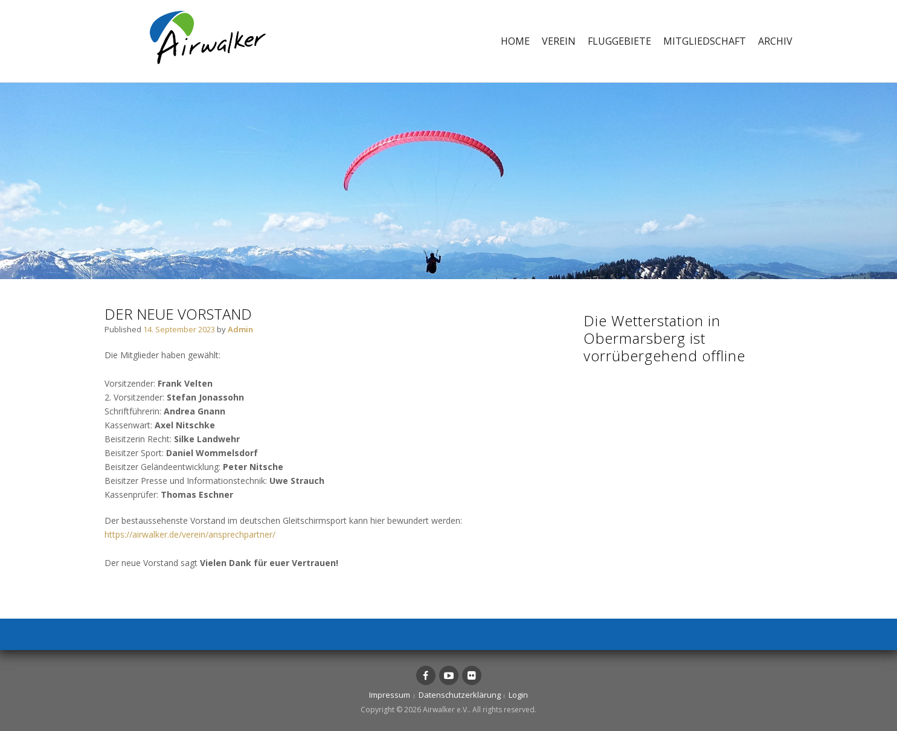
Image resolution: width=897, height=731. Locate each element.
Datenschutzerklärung (460, 694)
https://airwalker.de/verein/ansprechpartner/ (189, 534)
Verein (559, 41)
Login (518, 694)
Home (515, 41)
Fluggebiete (619, 41)
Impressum (389, 694)
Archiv (775, 41)
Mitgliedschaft (704, 41)
